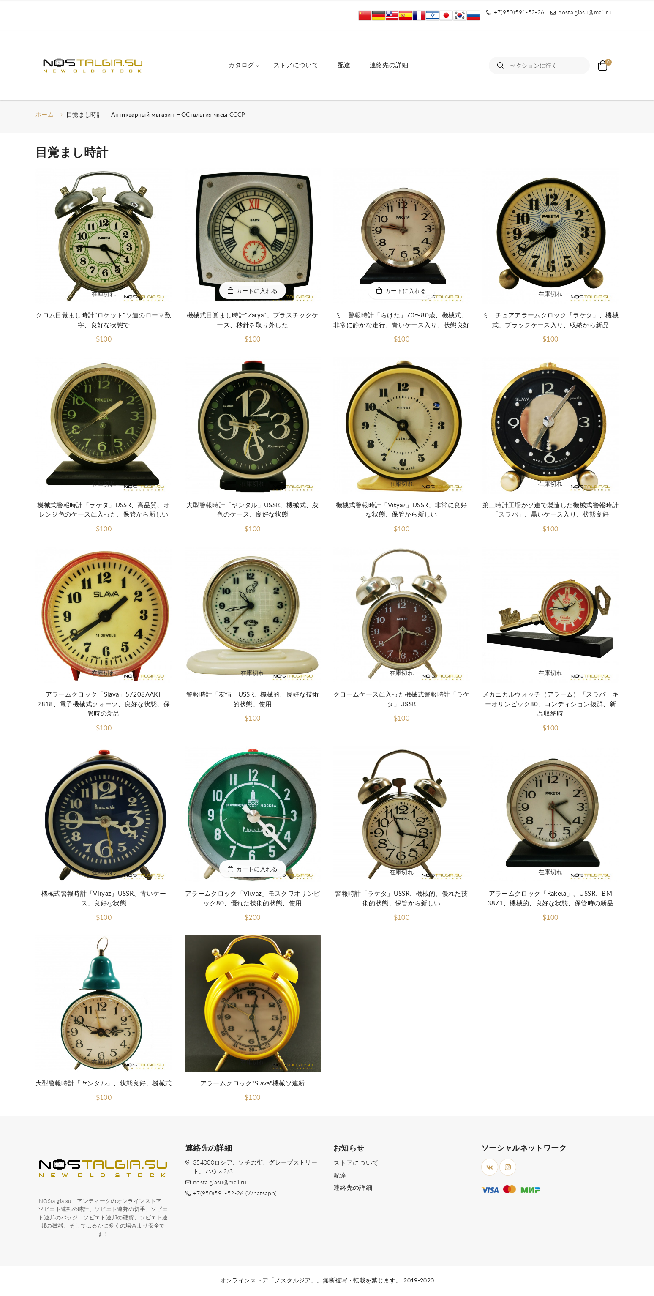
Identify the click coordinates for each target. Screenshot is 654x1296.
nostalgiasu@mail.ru (220, 1183)
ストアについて (296, 65)
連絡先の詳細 (389, 65)
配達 (344, 65)
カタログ (241, 65)
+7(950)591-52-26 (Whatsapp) (235, 1194)
